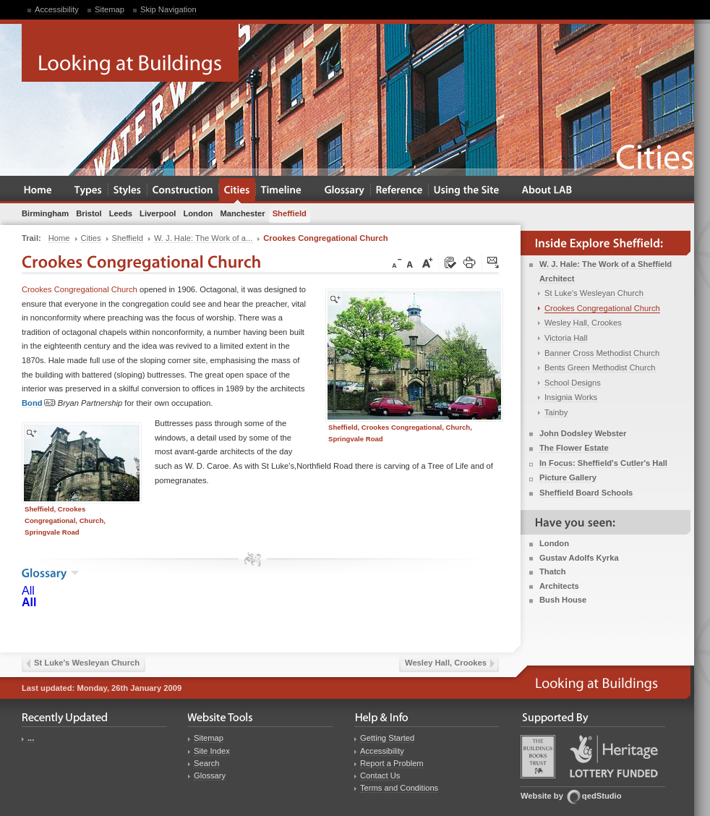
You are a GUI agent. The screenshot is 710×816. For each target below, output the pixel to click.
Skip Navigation (168, 9)
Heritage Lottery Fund (614, 756)
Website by (542, 795)
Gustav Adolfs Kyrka (579, 557)
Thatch (552, 571)
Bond (39, 403)
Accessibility (57, 9)
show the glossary (75, 573)
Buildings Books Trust (538, 756)
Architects (559, 586)
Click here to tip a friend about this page (494, 263)
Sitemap (109, 9)
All (28, 591)
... (30, 738)
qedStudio (602, 795)
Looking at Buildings (130, 53)
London (554, 543)
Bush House (562, 599)
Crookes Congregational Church (79, 289)
